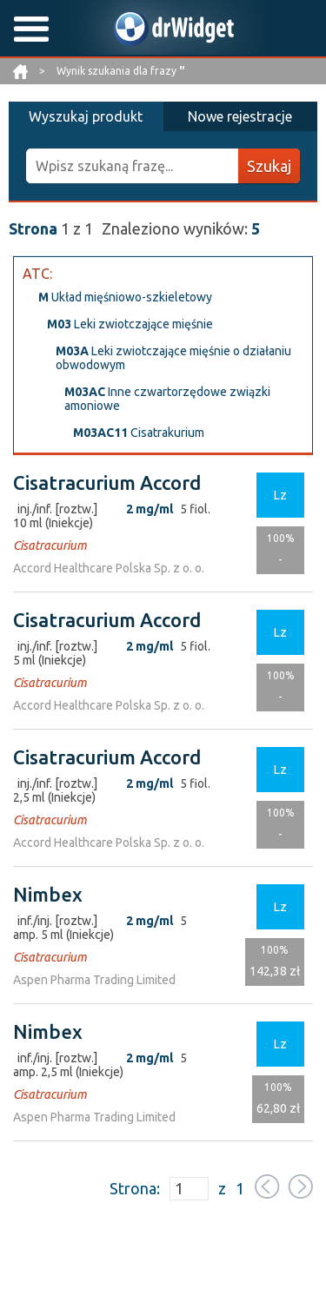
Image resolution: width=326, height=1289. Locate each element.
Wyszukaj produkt (86, 116)
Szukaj (269, 166)
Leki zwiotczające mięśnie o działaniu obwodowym (173, 358)
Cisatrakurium (138, 433)
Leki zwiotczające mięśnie (130, 324)
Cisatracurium (50, 545)
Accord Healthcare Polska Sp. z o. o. (108, 568)
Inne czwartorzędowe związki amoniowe (167, 399)
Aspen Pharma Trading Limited (94, 980)
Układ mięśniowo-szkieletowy (125, 297)
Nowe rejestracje (240, 116)
